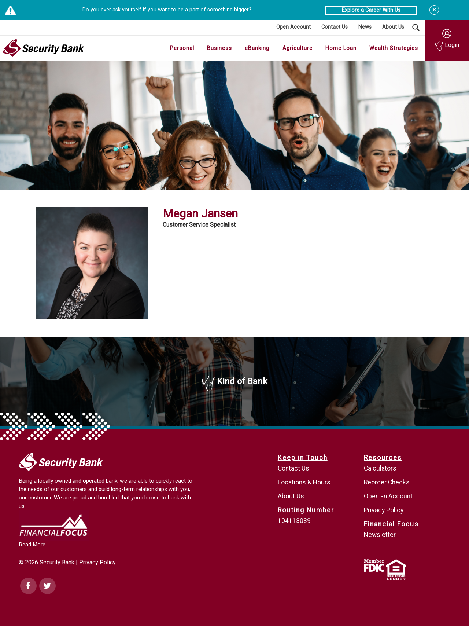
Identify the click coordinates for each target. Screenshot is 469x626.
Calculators (380, 468)
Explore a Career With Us (371, 10)
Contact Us (293, 468)
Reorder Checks (387, 482)
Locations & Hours (304, 482)
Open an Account (388, 496)
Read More (32, 544)
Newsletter (380, 534)
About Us (291, 496)
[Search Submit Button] (416, 27)
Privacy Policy (97, 562)
